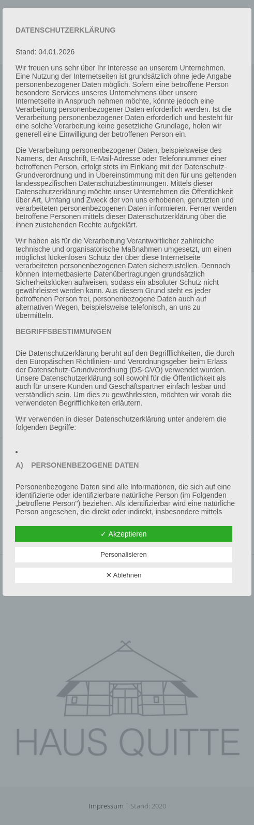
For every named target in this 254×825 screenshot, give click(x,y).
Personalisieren (123, 554)
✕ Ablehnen (124, 575)
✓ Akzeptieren (123, 534)
